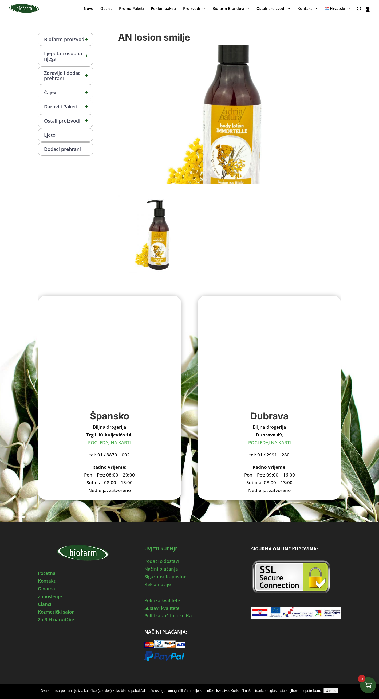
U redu (331, 691)
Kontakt (305, 9)
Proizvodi (191, 9)
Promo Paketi (131, 9)
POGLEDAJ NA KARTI (109, 442)
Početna (47, 573)
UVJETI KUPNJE (161, 549)
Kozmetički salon (56, 612)
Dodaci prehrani (62, 149)
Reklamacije (157, 584)
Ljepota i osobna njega (68, 56)
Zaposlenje (50, 596)
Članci (44, 604)
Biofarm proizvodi (68, 39)
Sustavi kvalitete (162, 608)
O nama (46, 588)
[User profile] (367, 12)
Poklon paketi (163, 9)
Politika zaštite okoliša (168, 615)
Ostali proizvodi (270, 9)
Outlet (106, 9)
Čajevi (68, 92)
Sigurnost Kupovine (165, 576)
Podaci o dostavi (161, 561)
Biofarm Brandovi (228, 9)
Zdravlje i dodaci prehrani (68, 76)
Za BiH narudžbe (56, 619)
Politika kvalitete (162, 600)
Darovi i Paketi (68, 106)
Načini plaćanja (161, 569)
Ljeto (50, 135)
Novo (88, 9)
